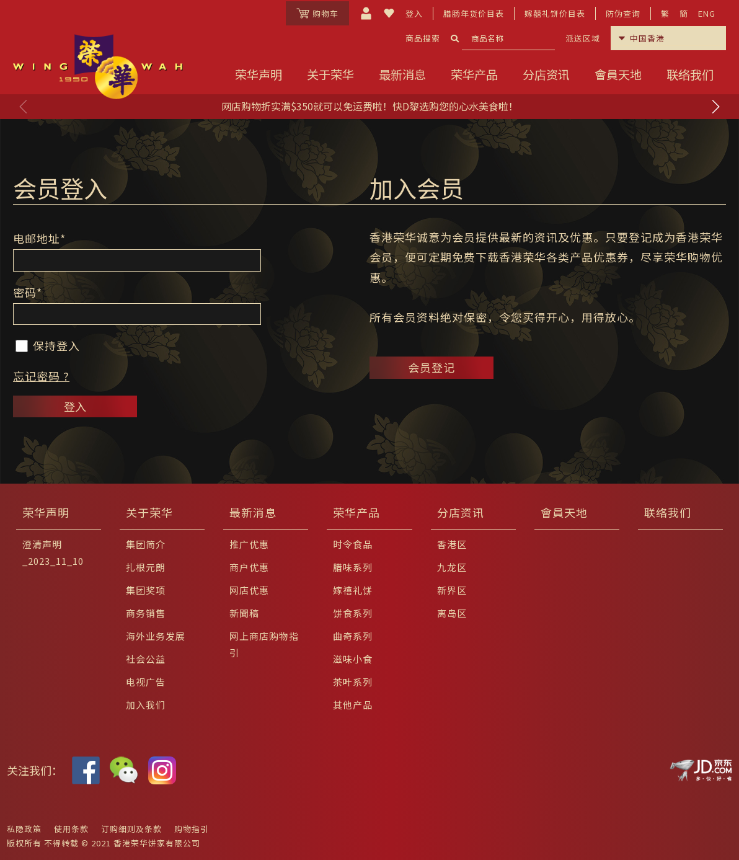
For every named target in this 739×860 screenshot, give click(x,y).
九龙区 (452, 567)
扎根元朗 (146, 567)
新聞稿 (244, 612)
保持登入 (47, 345)
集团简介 (146, 544)
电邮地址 (39, 238)
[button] (715, 106)
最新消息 (402, 74)
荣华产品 (474, 74)
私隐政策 (24, 829)
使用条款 (71, 829)
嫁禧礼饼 (353, 589)
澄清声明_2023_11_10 (53, 552)
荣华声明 (258, 74)
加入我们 (146, 704)
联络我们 (690, 74)
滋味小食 (353, 658)
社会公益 (146, 658)
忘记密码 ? (41, 376)
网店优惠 (249, 589)
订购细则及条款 (131, 829)
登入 (414, 13)
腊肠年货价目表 (473, 13)
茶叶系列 (353, 681)
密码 (27, 292)
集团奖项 (146, 589)
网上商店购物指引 (264, 644)
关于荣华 (330, 74)
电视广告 (146, 681)
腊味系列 (353, 567)
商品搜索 (422, 38)
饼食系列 (353, 612)
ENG (706, 13)
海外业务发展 (155, 635)
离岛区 (452, 612)
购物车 (317, 13)
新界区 (452, 589)
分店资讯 (546, 74)
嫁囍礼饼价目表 (554, 13)
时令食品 (353, 544)
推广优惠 (249, 544)
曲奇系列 (353, 635)
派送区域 (582, 38)
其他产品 (353, 704)
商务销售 (146, 612)
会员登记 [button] (431, 367)
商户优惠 (249, 567)
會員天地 (618, 74)
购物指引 (191, 829)
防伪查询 (623, 13)
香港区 (452, 544)
